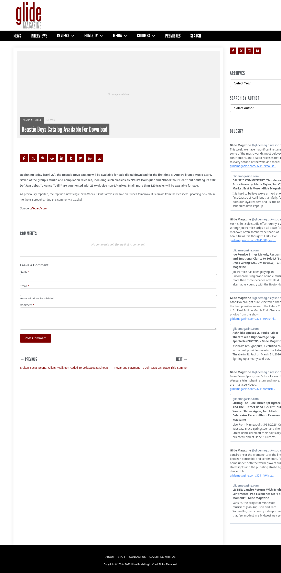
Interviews (39, 36)
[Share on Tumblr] (71, 158)
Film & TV (91, 35)
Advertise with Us (162, 556)
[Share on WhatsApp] (90, 158)
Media (117, 35)
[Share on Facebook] (24, 158)
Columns (143, 35)
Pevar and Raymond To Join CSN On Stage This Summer (150, 367)
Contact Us (137, 556)
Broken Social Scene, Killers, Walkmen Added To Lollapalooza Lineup (64, 367)
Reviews (63, 35)
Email (24, 286)
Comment (27, 305)
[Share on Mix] (80, 158)
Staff (122, 556)
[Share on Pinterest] (42, 158)
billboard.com (38, 208)
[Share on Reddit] (52, 158)
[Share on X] (33, 158)
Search (195, 36)
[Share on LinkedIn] (61, 158)
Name (25, 271)
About (110, 556)
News (17, 36)
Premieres (173, 36)
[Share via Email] (99, 158)
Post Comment (35, 338)
